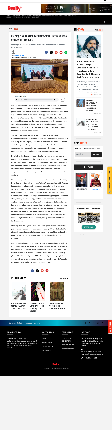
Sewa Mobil (47, 368)
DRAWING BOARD (39, 13)
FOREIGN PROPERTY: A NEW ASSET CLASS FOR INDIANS (91, 103)
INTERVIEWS (30, 13)
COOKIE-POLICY (68, 346)
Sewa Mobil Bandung (24, 368)
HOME (7, 13)
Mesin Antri (106, 368)
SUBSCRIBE (96, 151)
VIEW (63, 276)
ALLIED (16, 26)
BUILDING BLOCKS (69, 13)
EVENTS (7, 15)
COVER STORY (22, 13)
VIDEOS (85, 13)
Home (10, 26)
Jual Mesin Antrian (58, 368)
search (104, 17)
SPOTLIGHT (59, 13)
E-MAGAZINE (100, 13)
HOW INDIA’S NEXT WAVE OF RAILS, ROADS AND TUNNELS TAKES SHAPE (92, 121)
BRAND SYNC (79, 13)
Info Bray (45, 370)
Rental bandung (37, 368)
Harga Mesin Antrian (72, 368)
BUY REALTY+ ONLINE (88, 224)
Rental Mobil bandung (8, 368)
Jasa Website (75, 370)
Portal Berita (66, 370)
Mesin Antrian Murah (87, 368)
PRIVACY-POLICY (68, 342)
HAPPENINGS (92, 13)
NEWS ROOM (14, 13)
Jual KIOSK (98, 368)
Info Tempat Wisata (54, 370)
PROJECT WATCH (50, 13)
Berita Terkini (36, 370)
